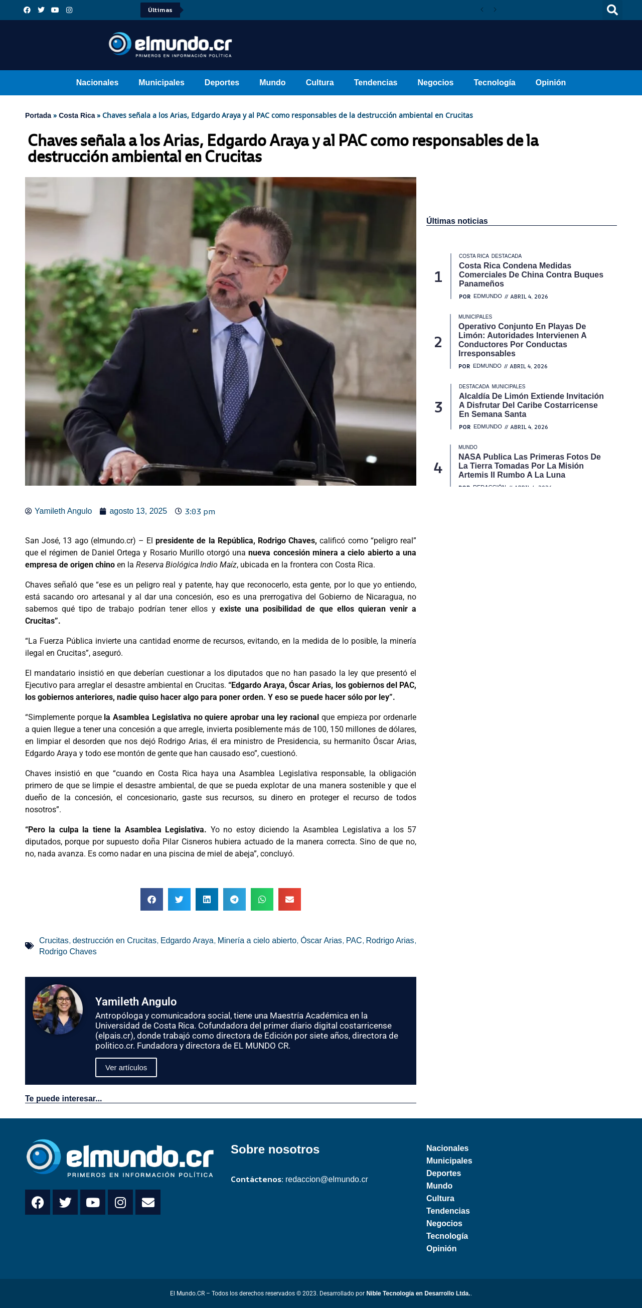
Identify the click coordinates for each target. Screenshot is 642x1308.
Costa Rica (77, 115)
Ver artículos (126, 1067)
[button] (612, 10)
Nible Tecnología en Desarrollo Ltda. (418, 1293)
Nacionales (97, 82)
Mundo (272, 82)
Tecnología (495, 82)
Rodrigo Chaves (68, 951)
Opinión (551, 82)
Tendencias (376, 82)
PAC (354, 940)
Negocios (435, 82)
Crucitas (54, 940)
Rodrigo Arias (390, 940)
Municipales (161, 82)
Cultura (320, 82)
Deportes (222, 82)
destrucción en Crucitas (114, 940)
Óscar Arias (321, 940)
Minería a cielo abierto (257, 940)
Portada (38, 115)
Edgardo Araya (187, 940)
